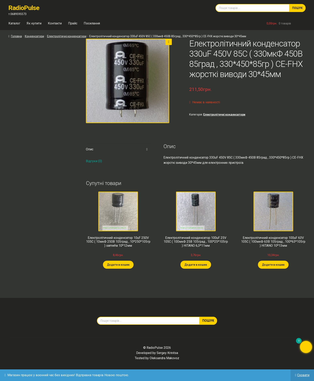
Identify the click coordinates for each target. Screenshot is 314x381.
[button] (168, 42)
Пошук (297, 8)
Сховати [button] (303, 375)
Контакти (55, 23)
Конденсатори (34, 36)
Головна (16, 36)
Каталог (14, 23)
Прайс (72, 23)
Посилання (92, 23)
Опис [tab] (89, 149)
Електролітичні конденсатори (66, 36)
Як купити (34, 23)
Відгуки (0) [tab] (94, 161)
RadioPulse (23, 8)
